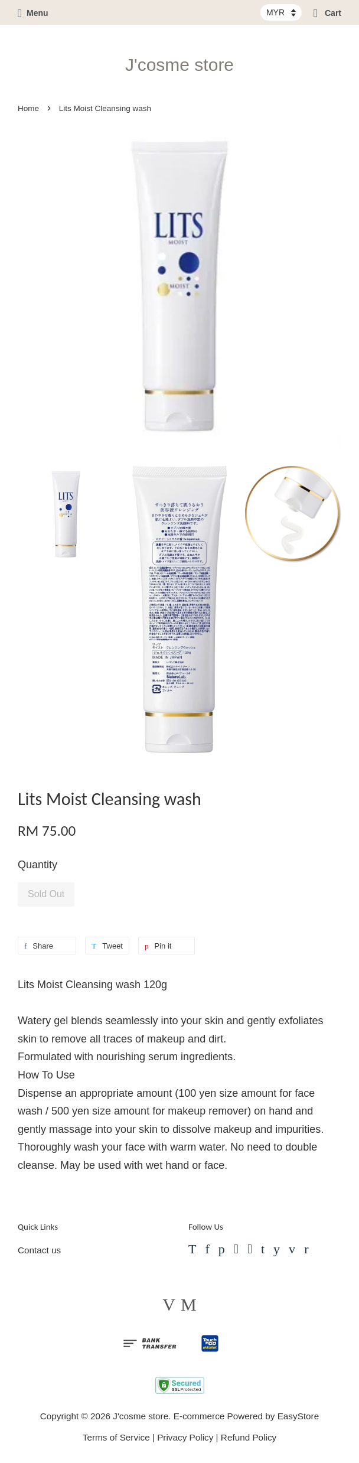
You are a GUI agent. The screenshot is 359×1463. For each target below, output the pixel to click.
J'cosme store (179, 64)
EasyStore (298, 1416)
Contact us (39, 1250)
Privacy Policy (185, 1437)
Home (28, 108)
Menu (33, 12)
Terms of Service (116, 1437)
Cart (327, 12)
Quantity (37, 865)
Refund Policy (248, 1437)
